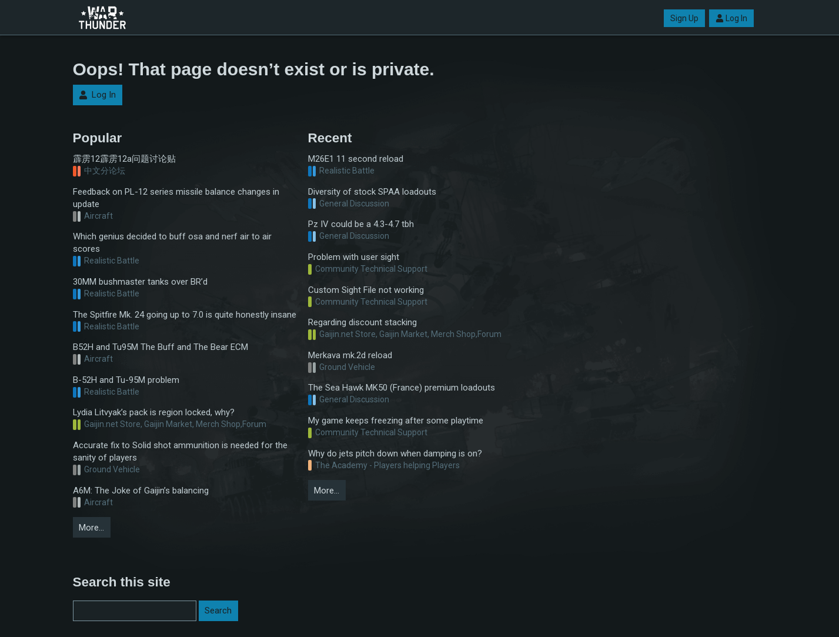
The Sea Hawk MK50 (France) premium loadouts (401, 387)
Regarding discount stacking (362, 322)
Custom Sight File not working (366, 290)
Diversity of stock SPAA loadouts (372, 191)
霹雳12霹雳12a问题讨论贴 (124, 159)
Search (218, 610)
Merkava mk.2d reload (350, 355)
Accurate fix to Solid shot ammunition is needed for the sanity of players (180, 451)
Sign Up (684, 18)
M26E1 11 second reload (355, 159)
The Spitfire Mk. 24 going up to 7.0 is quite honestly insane (184, 314)
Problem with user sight (353, 257)
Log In (731, 18)
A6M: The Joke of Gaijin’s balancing (141, 490)
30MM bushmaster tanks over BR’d (140, 281)
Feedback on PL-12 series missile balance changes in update (176, 197)
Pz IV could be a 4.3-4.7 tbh (361, 224)
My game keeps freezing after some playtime (395, 420)
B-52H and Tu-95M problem (126, 380)
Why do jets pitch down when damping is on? (395, 453)
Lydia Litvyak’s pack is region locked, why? (154, 412)
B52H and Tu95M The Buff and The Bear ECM (160, 347)
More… (91, 527)
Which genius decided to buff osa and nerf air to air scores (172, 242)
